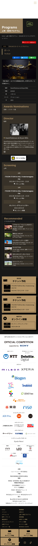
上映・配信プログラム (25, 514)
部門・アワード (6, 517)
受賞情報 (21, 517)
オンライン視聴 (20, 210)
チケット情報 (22, 522)
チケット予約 (20, 184)
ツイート (24, 57)
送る (32, 57)
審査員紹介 (5, 519)
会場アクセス (5, 524)
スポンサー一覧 (6, 527)
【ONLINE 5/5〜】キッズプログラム (15, 46)
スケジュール (5, 514)
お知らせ (21, 512)
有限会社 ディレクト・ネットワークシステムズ (19, 503)
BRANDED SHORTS (24, 527)
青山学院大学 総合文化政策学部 (19, 499)
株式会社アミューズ (21, 490)
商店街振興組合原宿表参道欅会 (19, 476)
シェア (16, 57)
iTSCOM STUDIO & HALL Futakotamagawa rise (19, 177)
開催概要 (21, 509)
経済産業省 (16, 481)
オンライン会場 (23, 524)
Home (3, 509)
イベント (4, 512)
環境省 (10, 481)
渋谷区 (13, 490)
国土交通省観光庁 (25, 481)
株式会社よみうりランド (13, 494)
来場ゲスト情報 (23, 519)
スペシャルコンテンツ (8, 522)
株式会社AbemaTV (26, 494)
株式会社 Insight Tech (19, 501)
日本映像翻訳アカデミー (19, 485)
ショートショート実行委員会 (19, 471)
